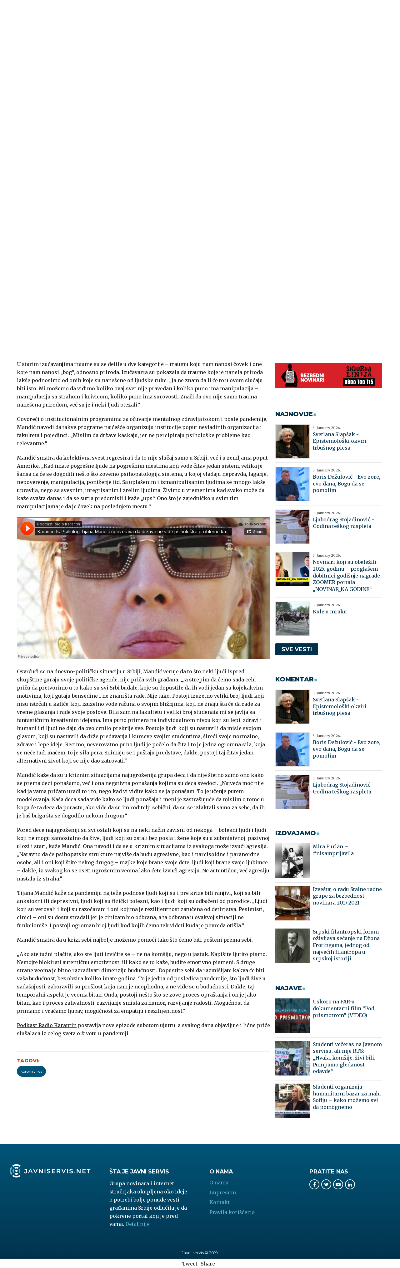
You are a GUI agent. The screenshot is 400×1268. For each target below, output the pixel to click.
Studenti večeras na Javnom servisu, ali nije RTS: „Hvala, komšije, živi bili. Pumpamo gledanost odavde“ (347, 1057)
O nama (218, 1182)
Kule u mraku (330, 611)
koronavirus (31, 1071)
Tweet (190, 1264)
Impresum (222, 1192)
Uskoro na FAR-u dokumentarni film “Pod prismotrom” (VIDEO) (343, 1008)
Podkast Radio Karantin (47, 1025)
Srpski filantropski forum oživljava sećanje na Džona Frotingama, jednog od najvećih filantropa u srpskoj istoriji (346, 945)
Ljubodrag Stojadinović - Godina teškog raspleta (343, 522)
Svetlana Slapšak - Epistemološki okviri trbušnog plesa (340, 441)
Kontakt (219, 1202)
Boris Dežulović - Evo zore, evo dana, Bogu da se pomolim (346, 483)
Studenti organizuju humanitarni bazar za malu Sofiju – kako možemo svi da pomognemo (347, 1097)
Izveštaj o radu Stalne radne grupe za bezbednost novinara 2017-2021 (347, 896)
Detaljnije (137, 1224)
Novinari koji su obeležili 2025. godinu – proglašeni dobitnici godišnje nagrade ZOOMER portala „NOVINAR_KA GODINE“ (346, 575)
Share (208, 1264)
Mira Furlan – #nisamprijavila (333, 849)
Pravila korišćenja (232, 1212)
